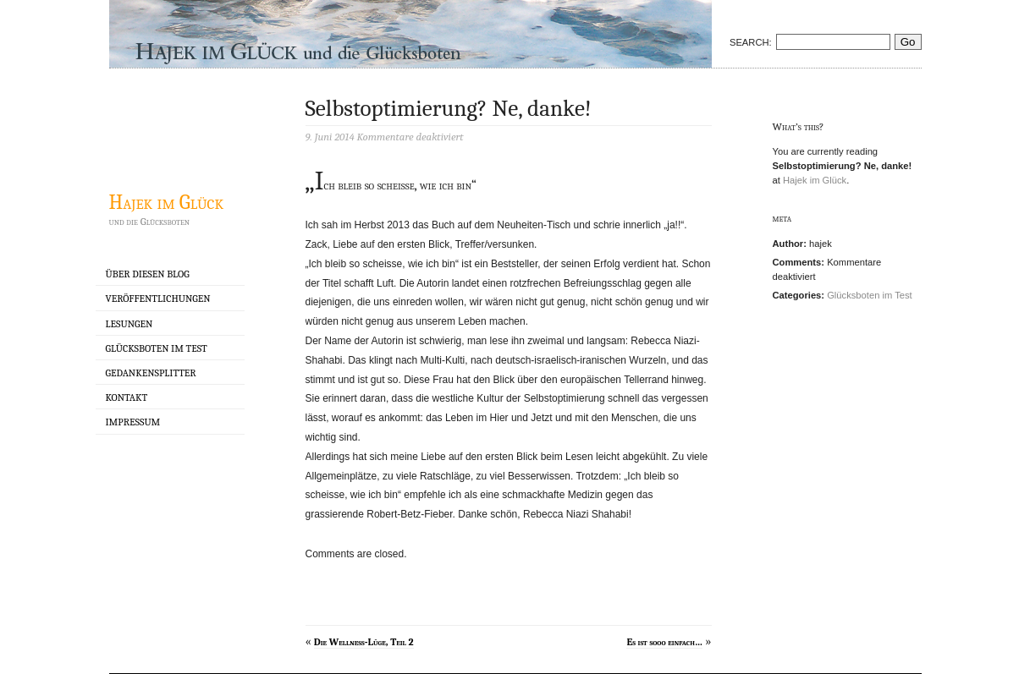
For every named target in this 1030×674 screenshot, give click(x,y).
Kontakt (127, 397)
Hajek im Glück (166, 202)
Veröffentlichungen (158, 298)
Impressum (133, 422)
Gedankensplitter (151, 373)
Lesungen (129, 324)
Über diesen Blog (148, 274)
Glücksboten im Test (156, 348)
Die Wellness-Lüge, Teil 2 (364, 642)
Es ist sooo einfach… (664, 642)
